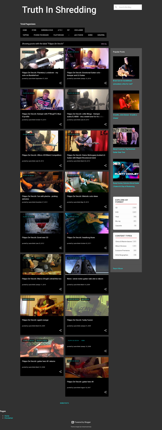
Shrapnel (100, 35)
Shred (89, 35)
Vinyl (126, 217)
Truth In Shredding (59, 9)
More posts (64, 403)
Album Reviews (126, 246)
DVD (126, 212)
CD (126, 208)
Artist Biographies (126, 255)
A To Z (59, 30)
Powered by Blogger (81, 422)
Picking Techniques (40, 35)
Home (24, 30)
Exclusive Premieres (126, 250)
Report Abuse (118, 268)
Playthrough (58, 35)
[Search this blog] (130, 7)
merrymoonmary (86, 427)
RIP (68, 30)
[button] (60, 83)
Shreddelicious (46, 30)
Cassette (126, 226)
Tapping (25, 35)
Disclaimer (78, 30)
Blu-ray (126, 221)
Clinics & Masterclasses (126, 241)
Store (33, 30)
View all (104, 44)
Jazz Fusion (77, 35)
